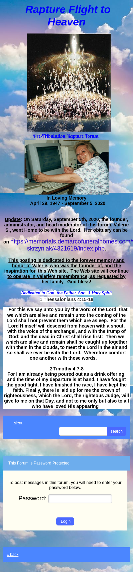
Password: (65, 498)
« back (12, 554)
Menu (15, 423)
